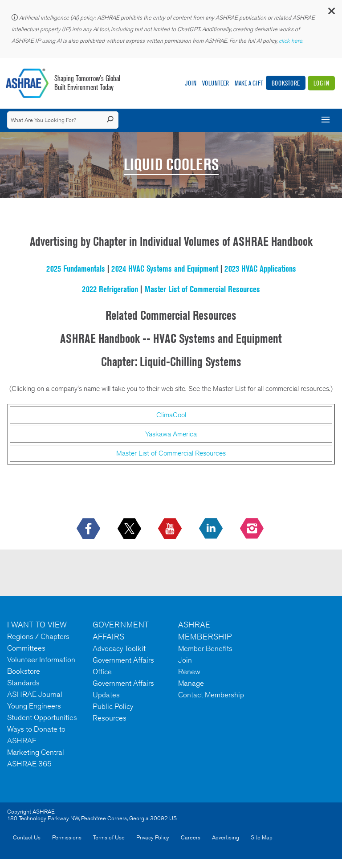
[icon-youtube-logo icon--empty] (171, 529)
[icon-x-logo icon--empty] (130, 529)
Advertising (225, 837)
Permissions (66, 837)
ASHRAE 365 (29, 763)
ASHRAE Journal (34, 694)
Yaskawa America (171, 434)
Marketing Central (35, 752)
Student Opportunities (42, 717)
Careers (190, 837)
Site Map (262, 837)
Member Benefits (205, 648)
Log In (321, 83)
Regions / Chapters (38, 636)
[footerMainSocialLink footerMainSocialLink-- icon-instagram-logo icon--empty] (253, 529)
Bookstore (286, 83)
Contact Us (27, 837)
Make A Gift (249, 83)
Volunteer (215, 83)
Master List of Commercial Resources (202, 289)
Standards (23, 682)
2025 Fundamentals (75, 268)
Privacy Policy (152, 837)
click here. (292, 41)
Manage (191, 683)
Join (190, 83)
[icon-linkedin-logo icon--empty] (212, 529)
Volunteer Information (41, 659)
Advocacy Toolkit (119, 648)
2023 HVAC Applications (260, 268)
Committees (26, 647)
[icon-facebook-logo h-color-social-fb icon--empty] (89, 529)
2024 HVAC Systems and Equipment (164, 268)
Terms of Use (109, 837)
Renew (189, 671)
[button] (331, 13)
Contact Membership (211, 694)
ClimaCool (171, 415)
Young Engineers (34, 705)
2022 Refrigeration (110, 289)
